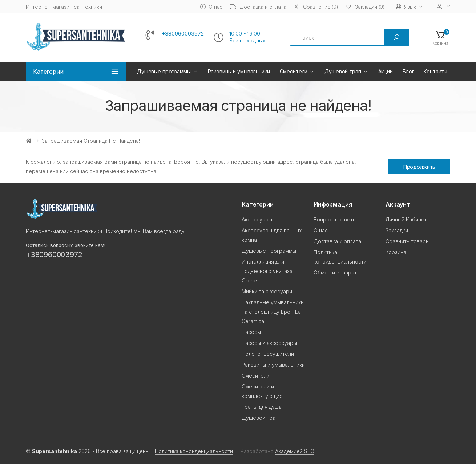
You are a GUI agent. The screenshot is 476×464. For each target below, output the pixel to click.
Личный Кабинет (406, 219)
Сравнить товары (407, 241)
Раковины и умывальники (239, 71)
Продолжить (419, 167)
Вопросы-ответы (335, 219)
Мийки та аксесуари (267, 291)
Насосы (251, 332)
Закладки (397, 230)
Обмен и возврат (335, 272)
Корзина (396, 252)
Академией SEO (294, 451)
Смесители (294, 71)
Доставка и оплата (258, 7)
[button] (440, 37)
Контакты (435, 71)
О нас (211, 7)
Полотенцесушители (268, 354)
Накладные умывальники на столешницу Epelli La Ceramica (273, 311)
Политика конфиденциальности (194, 451)
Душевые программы (164, 71)
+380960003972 (182, 33)
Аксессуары (257, 219)
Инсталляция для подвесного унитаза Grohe (267, 271)
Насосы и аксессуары (269, 343)
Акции (385, 71)
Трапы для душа (262, 407)
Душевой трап (342, 71)
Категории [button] (48, 71)
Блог (408, 71)
